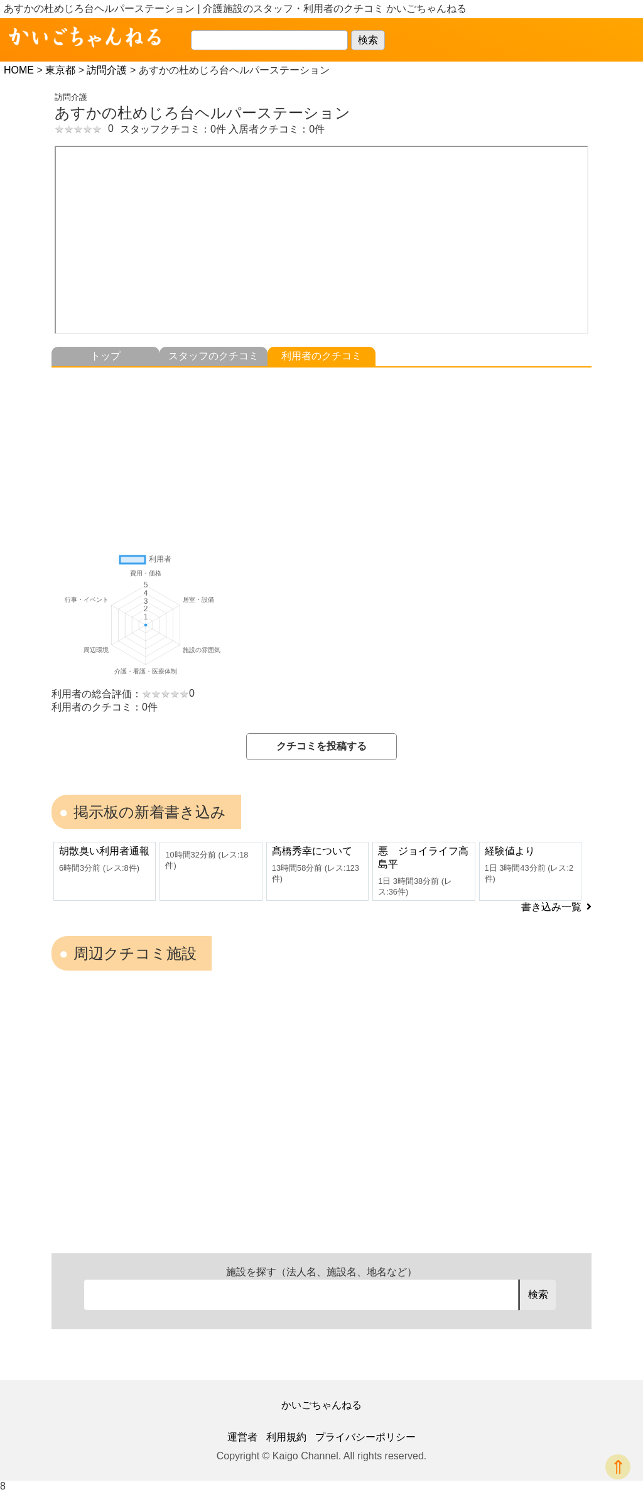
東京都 (60, 70)
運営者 (242, 1437)
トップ (105, 356)
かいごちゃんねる (321, 1405)
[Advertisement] (321, 455)
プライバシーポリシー (365, 1437)
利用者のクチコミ (321, 356)
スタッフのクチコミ (213, 356)
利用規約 (286, 1437)
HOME (19, 70)
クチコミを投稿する (321, 746)
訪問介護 (107, 70)
